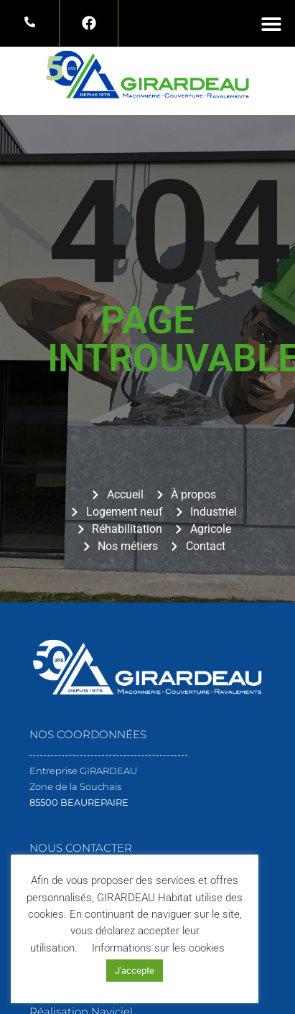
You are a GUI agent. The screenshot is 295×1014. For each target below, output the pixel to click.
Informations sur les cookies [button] (158, 947)
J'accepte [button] (134, 970)
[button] (272, 23)
